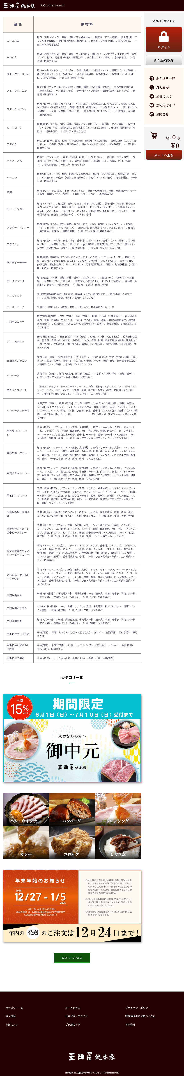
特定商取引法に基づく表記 (140, 1016)
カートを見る (72, 1007)
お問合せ (130, 1024)
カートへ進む (164, 155)
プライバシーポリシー (137, 1007)
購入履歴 (10, 1016)
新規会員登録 (164, 60)
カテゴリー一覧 (14, 1007)
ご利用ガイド (72, 1024)
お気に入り (11, 1024)
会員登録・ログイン (76, 1016)
